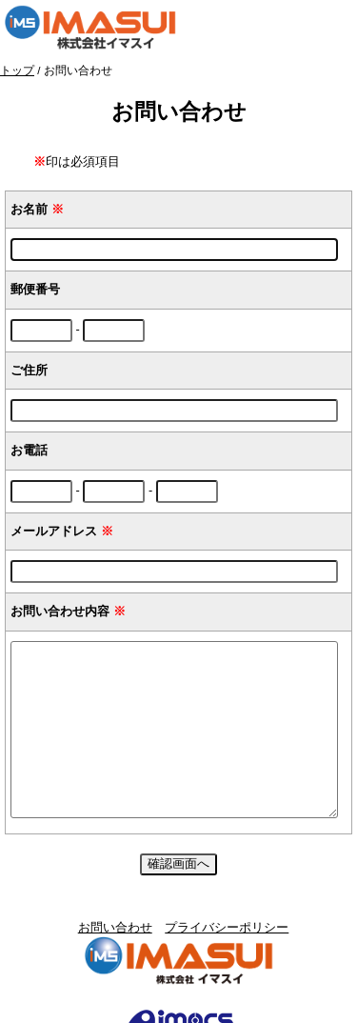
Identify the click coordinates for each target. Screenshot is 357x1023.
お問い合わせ (115, 927)
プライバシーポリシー (226, 927)
